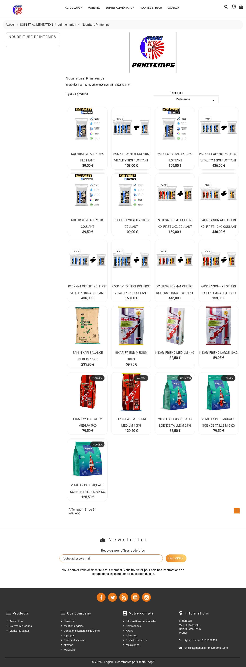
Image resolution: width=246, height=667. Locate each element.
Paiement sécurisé (74, 640)
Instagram (146, 597)
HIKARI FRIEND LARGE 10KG (218, 352)
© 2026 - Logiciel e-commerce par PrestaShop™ (123, 662)
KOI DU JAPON (73, 7)
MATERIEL (94, 7)
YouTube (135, 597)
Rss (123, 597)
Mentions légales (74, 626)
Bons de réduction (136, 640)
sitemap (68, 644)
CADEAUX (173, 7)
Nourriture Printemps (32, 37)
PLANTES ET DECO (151, 7)
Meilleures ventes (19, 630)
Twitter (112, 597)
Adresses (131, 635)
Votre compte (141, 613)
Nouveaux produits (20, 626)
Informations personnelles (141, 621)
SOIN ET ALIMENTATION (120, 7)
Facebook (101, 597)
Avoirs (129, 630)
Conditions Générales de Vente (82, 630)
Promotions (16, 621)
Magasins (69, 649)
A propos (69, 635)
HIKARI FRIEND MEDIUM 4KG (174, 352)
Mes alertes (132, 644)
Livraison (69, 621)
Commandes (133, 626)
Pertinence (196, 100)
